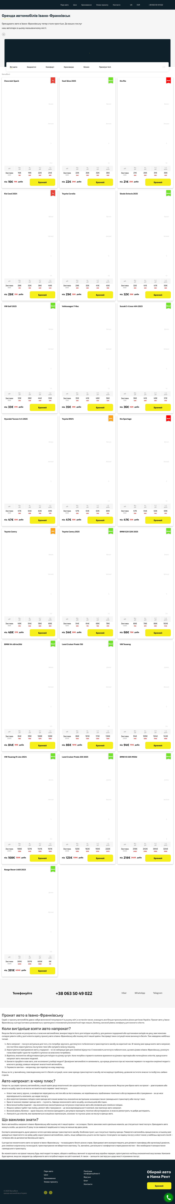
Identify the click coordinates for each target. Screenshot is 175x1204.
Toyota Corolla (68, 194)
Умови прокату (102, 5)
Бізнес (86, 67)
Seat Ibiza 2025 (69, 81)
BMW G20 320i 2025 (129, 532)
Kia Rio (123, 81)
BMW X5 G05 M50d (128, 757)
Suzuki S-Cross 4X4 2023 (131, 306)
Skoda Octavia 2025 (129, 194)
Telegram (155, 993)
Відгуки (87, 1177)
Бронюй (42, 182)
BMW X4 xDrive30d (13, 644)
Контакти (116, 5)
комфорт (50, 67)
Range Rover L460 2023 (15, 869)
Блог (86, 1180)
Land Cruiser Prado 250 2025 (75, 757)
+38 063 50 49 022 (156, 5)
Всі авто (13, 67)
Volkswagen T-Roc (70, 306)
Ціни (75, 5)
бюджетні (31, 67)
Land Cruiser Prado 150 (72, 644)
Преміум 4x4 (105, 67)
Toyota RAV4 (68, 419)
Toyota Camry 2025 (70, 532)
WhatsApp (137, 993)
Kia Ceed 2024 (10, 194)
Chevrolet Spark (11, 81)
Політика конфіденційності (92, 1172)
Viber (121, 993)
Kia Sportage (125, 419)
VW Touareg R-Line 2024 (15, 757)
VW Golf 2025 (10, 306)
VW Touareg (125, 644)
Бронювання (86, 5)
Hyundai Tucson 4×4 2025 (16, 419)
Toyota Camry (10, 532)
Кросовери (69, 67)
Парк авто (65, 5)
